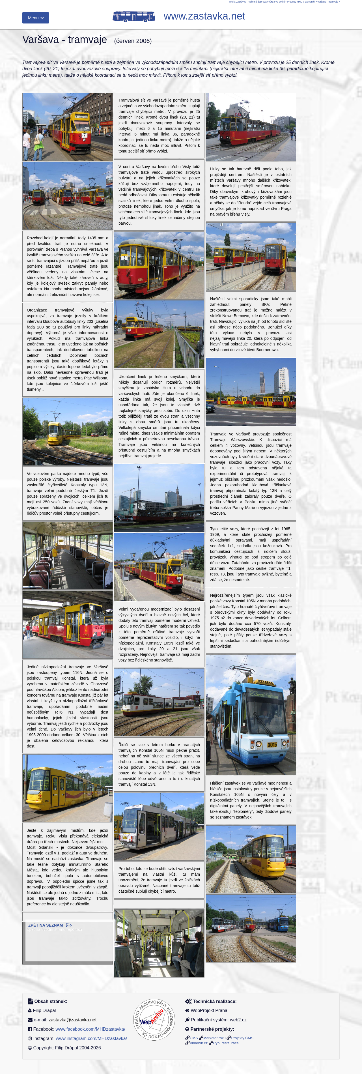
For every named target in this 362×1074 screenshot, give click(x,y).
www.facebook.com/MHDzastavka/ (90, 1029)
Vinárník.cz (199, 1043)
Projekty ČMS (242, 1038)
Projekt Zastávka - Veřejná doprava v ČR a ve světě (256, 1)
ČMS (194, 1038)
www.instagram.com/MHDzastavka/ (91, 1038)
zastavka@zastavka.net (72, 1019)
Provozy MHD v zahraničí (301, 1)
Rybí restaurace (226, 1043)
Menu (33, 17)
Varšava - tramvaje (327, 1)
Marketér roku (214, 1038)
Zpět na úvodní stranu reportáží (54, 929)
